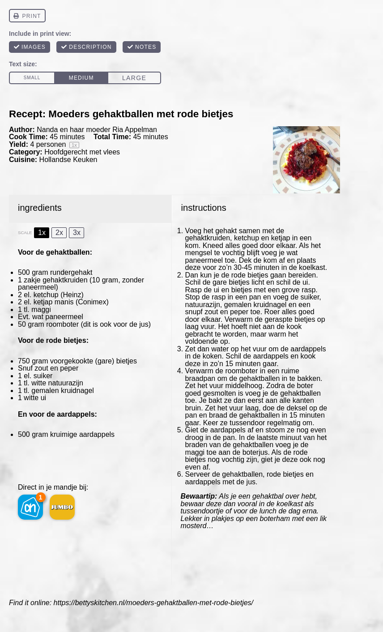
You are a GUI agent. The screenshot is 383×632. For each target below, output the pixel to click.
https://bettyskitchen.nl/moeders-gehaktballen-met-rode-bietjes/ (153, 602)
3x (77, 232)
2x (59, 232)
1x (42, 232)
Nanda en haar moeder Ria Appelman (97, 129)
